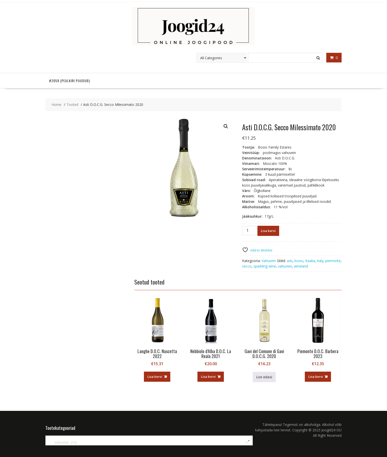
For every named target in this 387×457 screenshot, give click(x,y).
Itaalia (310, 260)
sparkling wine (264, 266)
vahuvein (285, 266)
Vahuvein (269, 260)
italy (320, 260)
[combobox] (149, 440)
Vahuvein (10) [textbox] (148, 442)
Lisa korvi (268, 230)
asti (289, 260)
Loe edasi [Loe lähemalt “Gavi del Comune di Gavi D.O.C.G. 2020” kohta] (264, 377)
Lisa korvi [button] (154, 376)
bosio (298, 260)
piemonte (333, 260)
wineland (301, 266)
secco (247, 266)
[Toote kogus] (249, 230)
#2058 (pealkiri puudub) (69, 80)
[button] (225, 126)
